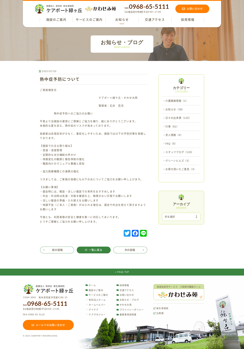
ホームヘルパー (96, 305)
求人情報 (174, 135)
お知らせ (174, 109)
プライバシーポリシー (130, 310)
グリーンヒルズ (178, 160)
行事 (172, 126)
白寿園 (158, 313)
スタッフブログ (179, 152)
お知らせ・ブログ (128, 300)
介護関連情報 (176, 101)
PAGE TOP (122, 272)
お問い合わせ (125, 295)
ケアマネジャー (96, 314)
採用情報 (123, 285)
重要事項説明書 (127, 314)
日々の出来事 (178, 118)
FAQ (171, 143)
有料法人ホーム (96, 300)
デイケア (92, 310)
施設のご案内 (94, 290)
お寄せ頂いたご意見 (180, 169)
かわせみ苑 (124, 305)
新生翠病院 (161, 308)
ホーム (91, 285)
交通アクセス (125, 290)
